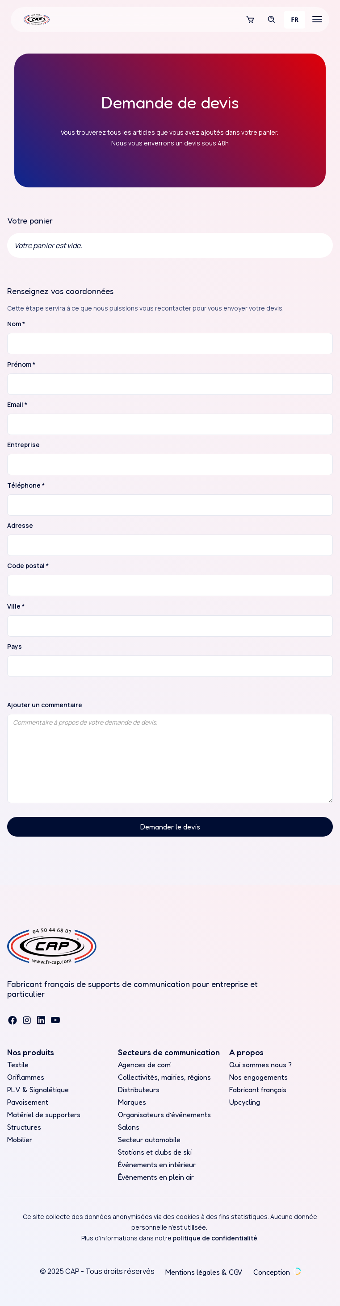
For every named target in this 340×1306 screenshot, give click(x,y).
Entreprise (23, 445)
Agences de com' (145, 1064)
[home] (34, 19)
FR (294, 19)
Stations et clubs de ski (155, 1152)
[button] (250, 20)
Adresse (20, 525)
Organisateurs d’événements (164, 1114)
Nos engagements (258, 1077)
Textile (18, 1064)
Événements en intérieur (157, 1164)
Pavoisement (27, 1102)
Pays (14, 646)
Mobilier (19, 1139)
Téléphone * (26, 485)
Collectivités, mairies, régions (164, 1077)
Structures (24, 1127)
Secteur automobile (149, 1139)
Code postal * (28, 566)
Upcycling (244, 1102)
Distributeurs (139, 1089)
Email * (17, 405)
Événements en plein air (156, 1177)
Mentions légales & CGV (204, 1272)
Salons (128, 1127)
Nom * (16, 324)
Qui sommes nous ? (260, 1064)
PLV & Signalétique (38, 1089)
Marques (132, 1102)
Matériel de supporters (43, 1114)
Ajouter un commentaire (44, 705)
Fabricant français (257, 1089)
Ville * (16, 606)
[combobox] (294, 20)
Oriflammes (25, 1077)
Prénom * (21, 364)
